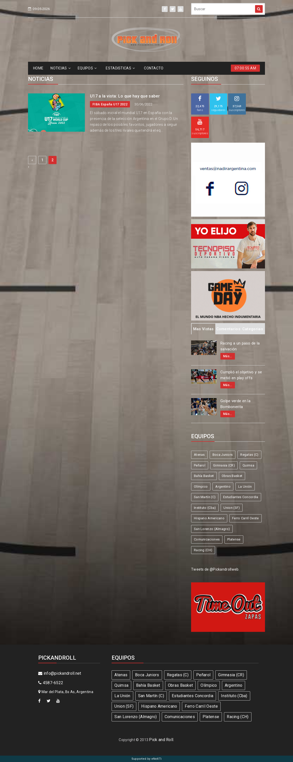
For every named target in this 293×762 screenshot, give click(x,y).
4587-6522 (50, 682)
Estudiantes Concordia (240, 497)
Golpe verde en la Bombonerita (235, 404)
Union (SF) (231, 508)
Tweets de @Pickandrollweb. (215, 569)
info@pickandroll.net (59, 673)
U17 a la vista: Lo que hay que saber (125, 96)
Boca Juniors (222, 455)
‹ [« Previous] (32, 160)
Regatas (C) (249, 455)
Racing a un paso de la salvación (240, 346)
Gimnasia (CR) (224, 465)
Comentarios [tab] (228, 329)
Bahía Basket (204, 476)
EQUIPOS (87, 68)
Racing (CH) (203, 550)
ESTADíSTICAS (120, 68)
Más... (227, 356)
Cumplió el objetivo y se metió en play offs (241, 375)
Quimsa (248, 465)
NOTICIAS (60, 68)
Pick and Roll (161, 739)
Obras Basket (232, 476)
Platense (233, 539)
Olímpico (201, 486)
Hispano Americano (209, 518)
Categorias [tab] (252, 329)
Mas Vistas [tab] (203, 329)
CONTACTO (153, 68)
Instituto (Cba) (205, 508)
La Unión (245, 486)
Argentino (223, 486)
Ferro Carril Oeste (245, 518)
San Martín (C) (205, 497)
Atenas (199, 455)
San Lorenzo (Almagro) (212, 529)
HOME (38, 68)
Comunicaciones (207, 539)
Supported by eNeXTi (146, 758)
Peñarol (199, 465)
